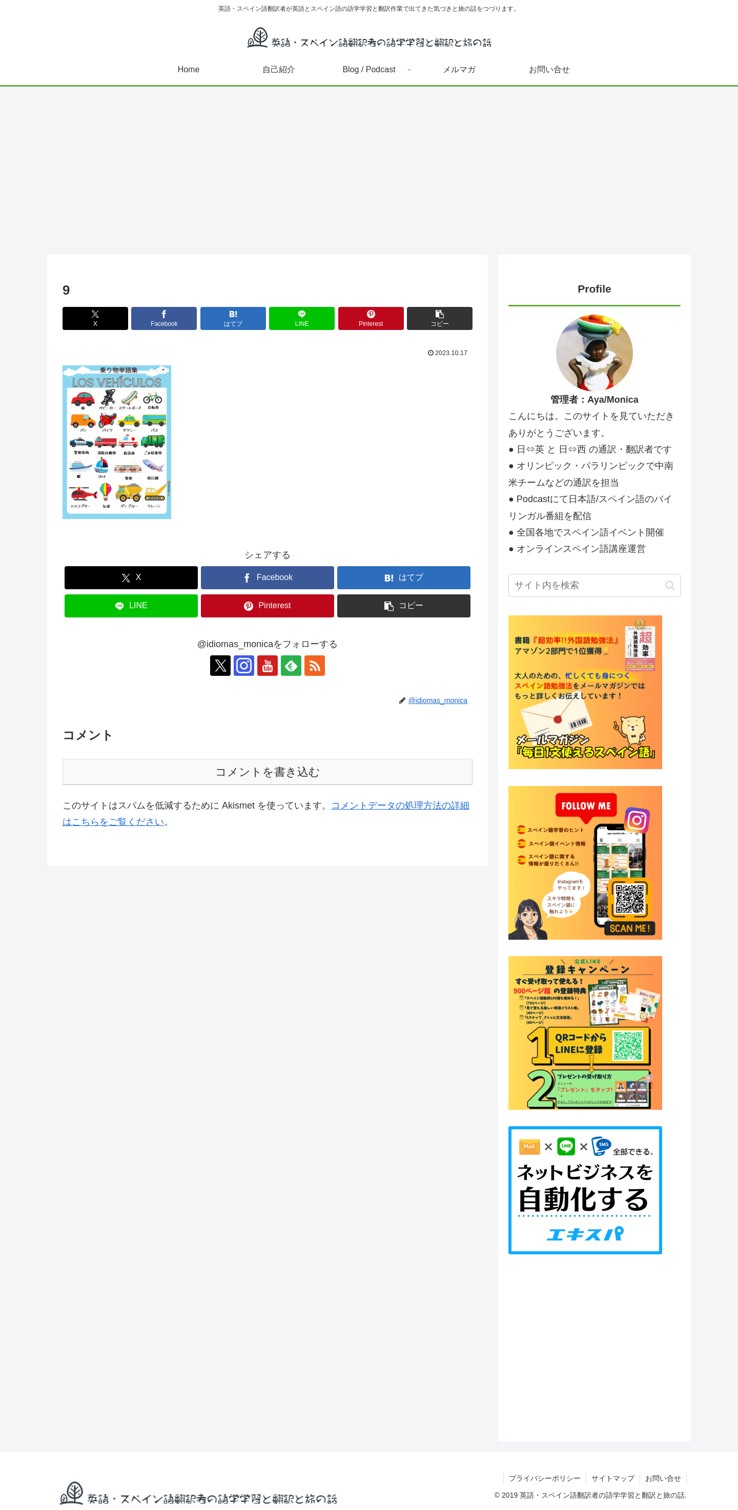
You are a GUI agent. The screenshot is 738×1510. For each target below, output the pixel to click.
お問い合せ (663, 1478)
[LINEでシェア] (302, 318)
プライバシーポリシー (545, 1478)
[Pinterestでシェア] (371, 318)
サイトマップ (612, 1478)
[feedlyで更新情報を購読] (291, 665)
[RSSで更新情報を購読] (314, 665)
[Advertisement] (368, 170)
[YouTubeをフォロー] (267, 665)
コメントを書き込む (267, 772)
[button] (440, 318)
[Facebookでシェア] (164, 318)
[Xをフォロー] (220, 665)
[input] (594, 585)
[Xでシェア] (95, 318)
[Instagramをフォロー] (244, 665)
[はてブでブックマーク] (233, 318)
